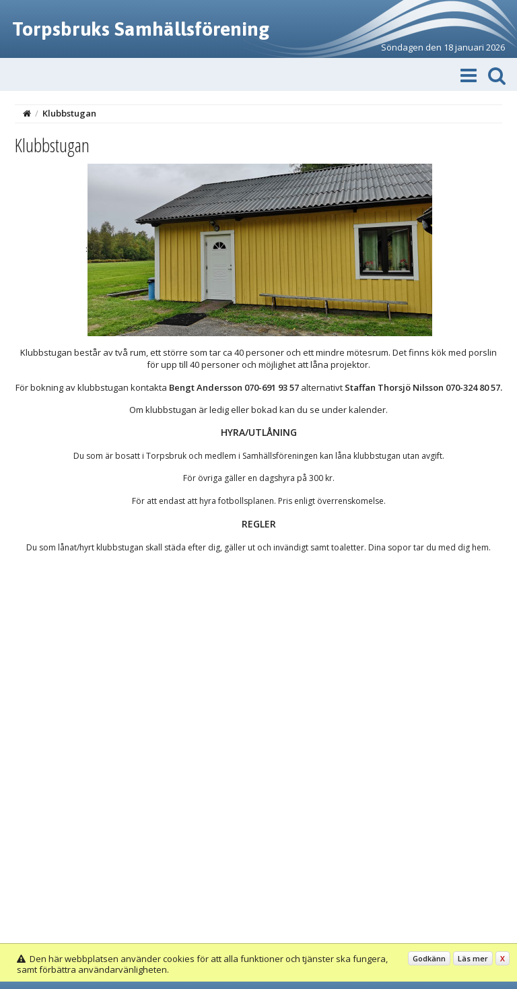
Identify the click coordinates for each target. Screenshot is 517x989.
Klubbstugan (69, 113)
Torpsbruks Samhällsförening (140, 29)
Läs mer (473, 958)
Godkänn (429, 958)
